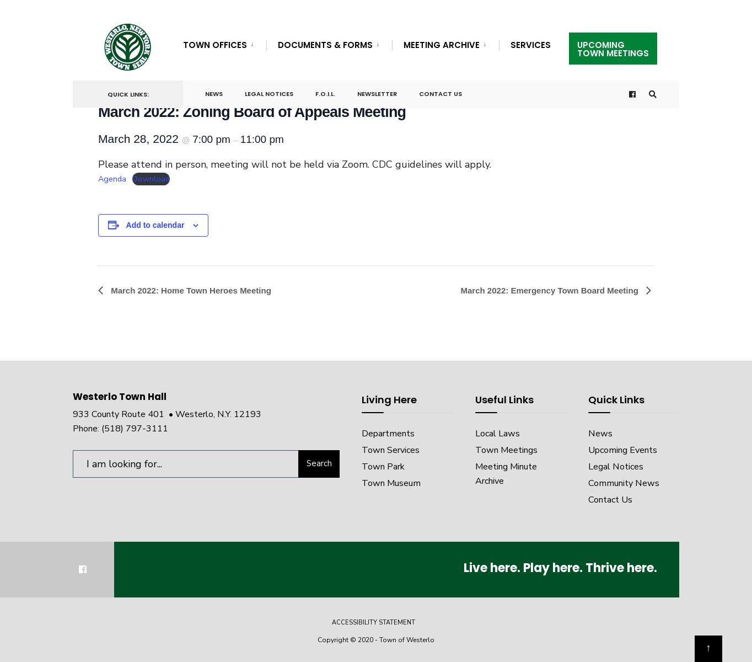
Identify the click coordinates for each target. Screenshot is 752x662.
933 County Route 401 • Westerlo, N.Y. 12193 (167, 414)
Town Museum (391, 483)
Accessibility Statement (373, 622)
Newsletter (377, 93)
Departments (388, 434)
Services (531, 45)
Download (151, 178)
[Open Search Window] (653, 94)
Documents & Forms (325, 45)
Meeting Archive (442, 45)
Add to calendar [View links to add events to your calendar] (155, 225)
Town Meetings (506, 450)
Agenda (112, 178)
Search (319, 463)
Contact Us (440, 93)
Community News (623, 483)
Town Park (383, 467)
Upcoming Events (622, 450)
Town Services (391, 450)
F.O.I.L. (325, 93)
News (214, 93)
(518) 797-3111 (134, 429)
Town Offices (215, 45)
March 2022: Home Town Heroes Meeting (190, 290)
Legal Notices (269, 93)
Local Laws (497, 434)
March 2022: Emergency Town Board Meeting (551, 290)
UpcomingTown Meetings (613, 49)
